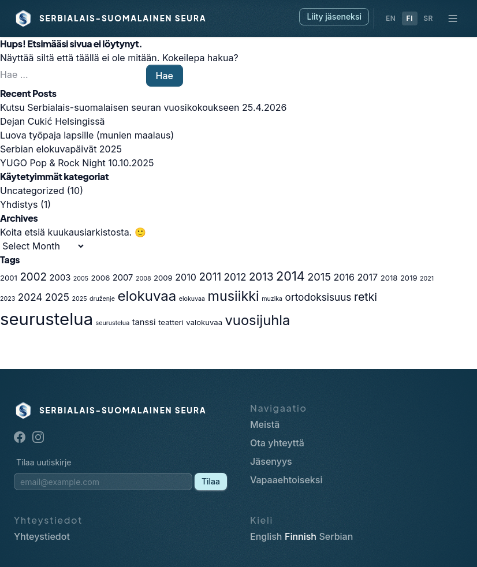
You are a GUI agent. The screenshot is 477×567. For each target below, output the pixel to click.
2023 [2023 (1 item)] (7, 299)
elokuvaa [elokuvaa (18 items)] (146, 296)
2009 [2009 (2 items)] (163, 277)
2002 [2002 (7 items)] (33, 277)
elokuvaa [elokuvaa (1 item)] (192, 299)
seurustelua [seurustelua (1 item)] (113, 323)
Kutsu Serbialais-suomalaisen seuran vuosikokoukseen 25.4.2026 (143, 107)
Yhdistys (19, 204)
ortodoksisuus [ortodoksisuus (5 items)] (318, 297)
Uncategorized (32, 190)
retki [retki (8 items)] (365, 297)
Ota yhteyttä (277, 443)
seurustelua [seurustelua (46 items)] (46, 319)
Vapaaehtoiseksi (286, 480)
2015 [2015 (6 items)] (319, 276)
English (266, 536)
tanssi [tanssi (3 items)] (144, 322)
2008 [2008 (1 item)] (143, 278)
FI (410, 18)
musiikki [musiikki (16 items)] (233, 296)
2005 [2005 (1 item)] (80, 278)
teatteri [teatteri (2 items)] (171, 322)
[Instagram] (38, 437)
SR (428, 18)
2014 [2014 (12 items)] (290, 276)
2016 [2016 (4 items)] (344, 277)
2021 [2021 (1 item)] (427, 278)
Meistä (265, 424)
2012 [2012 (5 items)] (235, 277)
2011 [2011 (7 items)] (210, 277)
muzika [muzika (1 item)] (272, 299)
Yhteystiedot (42, 536)
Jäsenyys (271, 461)
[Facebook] (19, 437)
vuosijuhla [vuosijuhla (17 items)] (257, 320)
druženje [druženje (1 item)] (102, 299)
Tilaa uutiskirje (44, 462)
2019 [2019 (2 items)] (409, 277)
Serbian (336, 536)
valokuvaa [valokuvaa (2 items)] (204, 322)
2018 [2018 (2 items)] (389, 277)
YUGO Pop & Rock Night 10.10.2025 (77, 163)
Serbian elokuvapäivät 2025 (61, 149)
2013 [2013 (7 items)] (261, 277)
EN (391, 18)
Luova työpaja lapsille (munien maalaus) (87, 135)
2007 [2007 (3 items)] (123, 278)
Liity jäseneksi (334, 16)
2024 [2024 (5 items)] (30, 297)
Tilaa (211, 481)
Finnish (300, 536)
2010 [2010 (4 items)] (185, 277)
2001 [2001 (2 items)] (8, 277)
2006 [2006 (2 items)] (100, 277)
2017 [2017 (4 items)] (367, 277)
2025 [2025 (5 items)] (57, 297)
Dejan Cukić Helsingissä (52, 121)
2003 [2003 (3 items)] (60, 278)
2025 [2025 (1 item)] (79, 299)
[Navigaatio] (452, 18)
